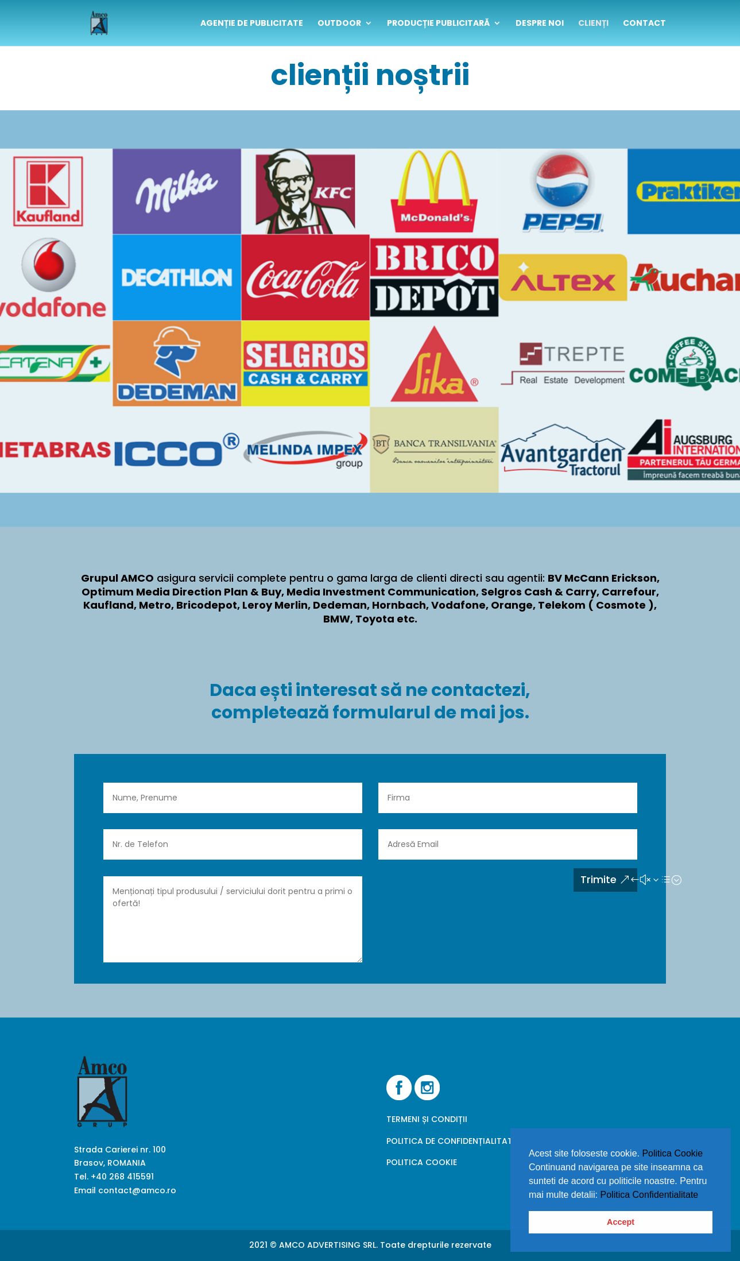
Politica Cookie (672, 1153)
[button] (702, 1195)
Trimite (598, 879)
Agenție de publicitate (251, 24)
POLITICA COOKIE (421, 1162)
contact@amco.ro (137, 1190)
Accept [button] (620, 1222)
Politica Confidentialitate (649, 1195)
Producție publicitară (438, 24)
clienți (593, 24)
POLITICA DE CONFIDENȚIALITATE (451, 1141)
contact (644, 24)
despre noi (540, 24)
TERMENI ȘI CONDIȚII (426, 1119)
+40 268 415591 (122, 1176)
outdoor (339, 24)
